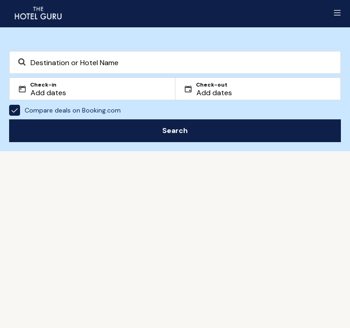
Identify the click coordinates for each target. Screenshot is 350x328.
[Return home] (38, 13)
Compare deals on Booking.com (65, 110)
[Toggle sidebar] (337, 12)
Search (175, 130)
